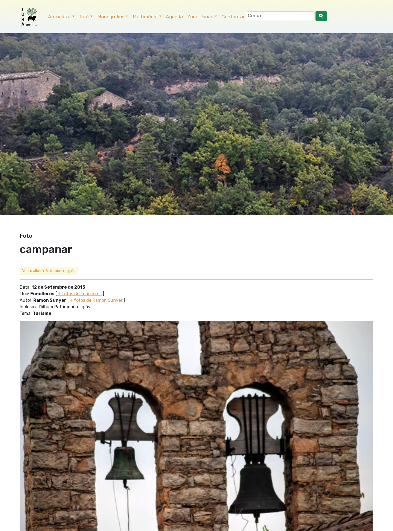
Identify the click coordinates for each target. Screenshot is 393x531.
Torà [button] (84, 16)
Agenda (174, 16)
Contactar (233, 16)
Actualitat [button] (59, 16)
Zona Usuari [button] (200, 16)
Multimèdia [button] (145, 16)
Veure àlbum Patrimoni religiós (48, 270)
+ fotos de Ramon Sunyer (96, 300)
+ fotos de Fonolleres (79, 293)
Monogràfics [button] (110, 16)
